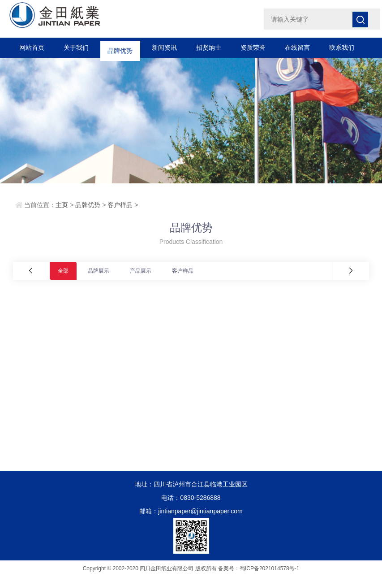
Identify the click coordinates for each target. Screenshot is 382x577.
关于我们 (76, 47)
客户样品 (120, 204)
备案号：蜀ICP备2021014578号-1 (258, 568)
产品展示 (140, 271)
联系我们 (341, 47)
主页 (62, 204)
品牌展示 (98, 271)
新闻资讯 (164, 47)
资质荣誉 (253, 47)
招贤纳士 (208, 47)
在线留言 (297, 47)
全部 (63, 271)
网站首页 (31, 47)
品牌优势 (120, 47)
